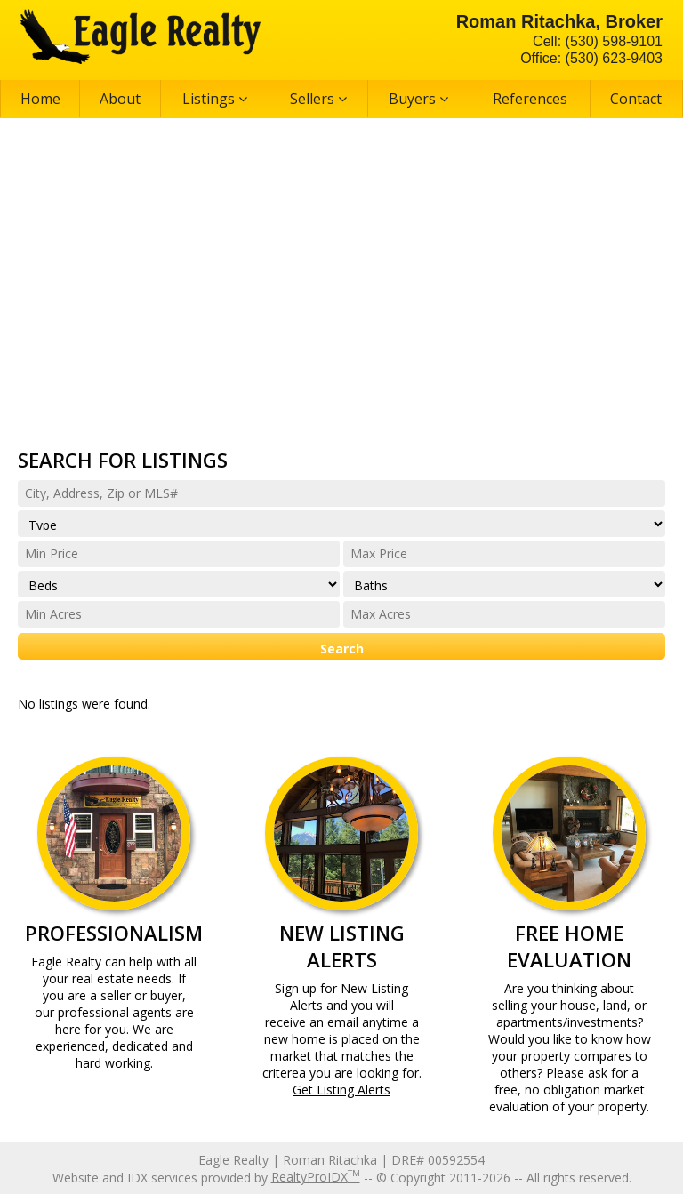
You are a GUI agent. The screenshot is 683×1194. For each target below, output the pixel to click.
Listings (214, 98)
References (530, 98)
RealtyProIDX (315, 1176)
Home (40, 98)
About (120, 98)
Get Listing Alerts (341, 1089)
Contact (636, 98)
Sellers (318, 98)
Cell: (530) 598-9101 (598, 41)
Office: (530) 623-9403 (591, 58)
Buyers (418, 98)
